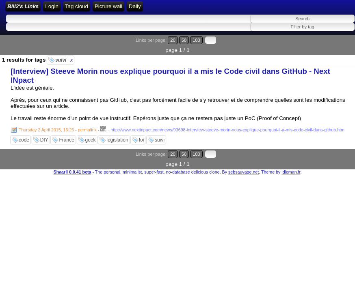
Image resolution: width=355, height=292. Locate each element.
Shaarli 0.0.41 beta (72, 157)
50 (321, 46)
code (24, 135)
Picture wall (256, 9)
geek (90, 135)
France (66, 135)
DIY (44, 135)
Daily (283, 9)
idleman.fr (290, 157)
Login (130, 9)
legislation (117, 135)
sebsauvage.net (243, 157)
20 (313, 46)
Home (110, 9)
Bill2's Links (73, 9)
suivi (64, 55)
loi (141, 135)
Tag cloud (224, 9)
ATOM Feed (191, 9)
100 (329, 46)
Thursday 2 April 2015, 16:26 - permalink (58, 125)
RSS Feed (156, 9)
